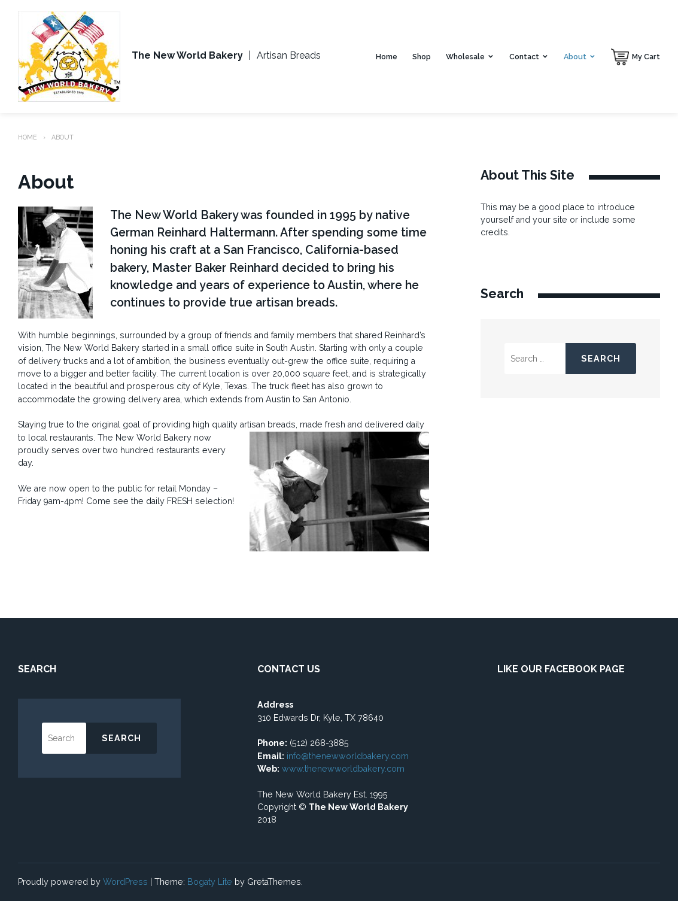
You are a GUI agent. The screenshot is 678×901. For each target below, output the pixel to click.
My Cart (646, 56)
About (575, 56)
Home (386, 56)
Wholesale (465, 56)
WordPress (125, 882)
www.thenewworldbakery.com (344, 768)
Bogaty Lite (209, 882)
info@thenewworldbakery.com (348, 756)
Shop (421, 56)
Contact (524, 56)
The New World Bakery (187, 55)
